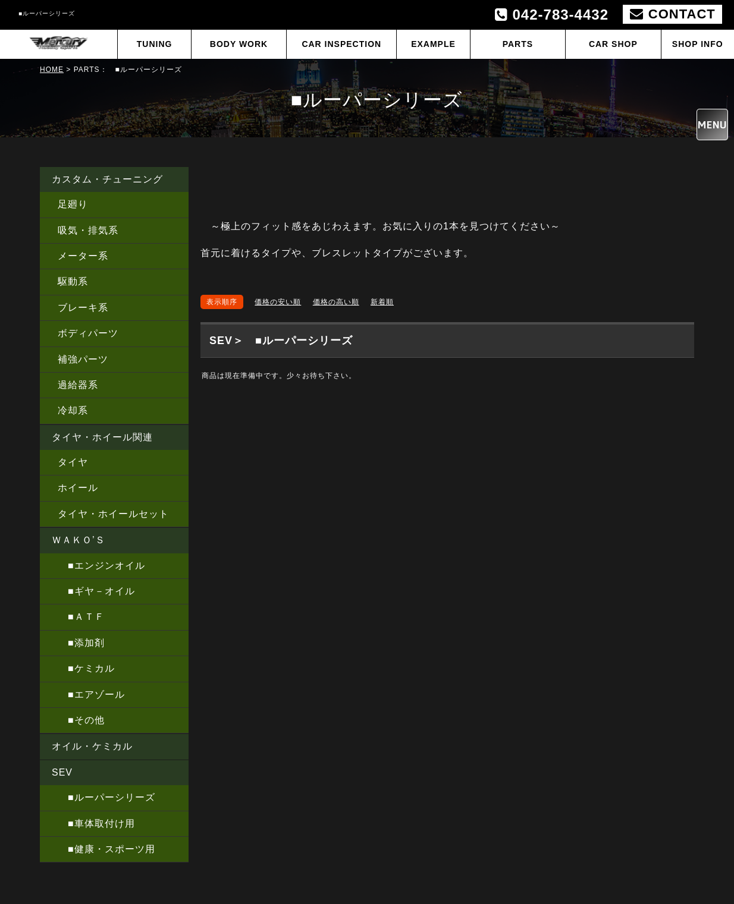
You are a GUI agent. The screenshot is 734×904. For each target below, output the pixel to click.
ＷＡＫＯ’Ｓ (78, 540)
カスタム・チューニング (107, 179)
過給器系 (78, 385)
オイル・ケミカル (92, 746)
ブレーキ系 (83, 308)
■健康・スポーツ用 (106, 849)
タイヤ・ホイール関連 (102, 437)
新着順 (382, 302)
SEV (62, 772)
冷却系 (73, 410)
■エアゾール (91, 694)
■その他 (81, 720)
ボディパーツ (88, 333)
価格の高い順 (336, 302)
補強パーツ (83, 359)
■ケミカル (86, 668)
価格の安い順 (278, 302)
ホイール (78, 488)
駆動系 (73, 281)
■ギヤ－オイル (96, 591)
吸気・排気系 (88, 230)
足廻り (73, 204)
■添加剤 (81, 643)
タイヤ (73, 462)
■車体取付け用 (96, 823)
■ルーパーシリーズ (106, 797)
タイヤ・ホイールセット (113, 514)
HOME (52, 69)
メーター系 (83, 256)
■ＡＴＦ (81, 617)
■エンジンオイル (101, 565)
